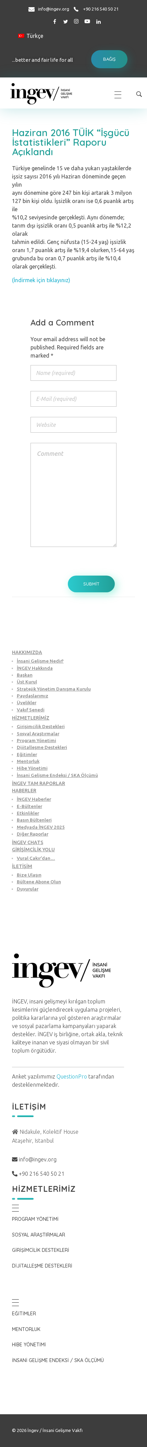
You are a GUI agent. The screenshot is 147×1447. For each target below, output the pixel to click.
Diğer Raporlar (32, 834)
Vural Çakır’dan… (36, 858)
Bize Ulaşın (29, 875)
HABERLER (24, 790)
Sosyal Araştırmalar (38, 733)
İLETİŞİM (22, 866)
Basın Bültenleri (34, 820)
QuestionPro (72, 1076)
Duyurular (27, 889)
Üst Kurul (27, 681)
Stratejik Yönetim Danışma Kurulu (54, 689)
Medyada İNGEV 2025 (41, 827)
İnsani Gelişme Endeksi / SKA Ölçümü (57, 775)
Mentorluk (28, 761)
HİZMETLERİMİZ (30, 718)
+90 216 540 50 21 (101, 8)
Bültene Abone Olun (39, 881)
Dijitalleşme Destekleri (42, 747)
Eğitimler (27, 754)
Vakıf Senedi (31, 709)
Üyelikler (26, 702)
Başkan (25, 675)
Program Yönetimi (36, 740)
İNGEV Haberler (34, 799)
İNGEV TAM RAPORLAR (38, 783)
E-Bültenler (29, 806)
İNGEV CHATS (27, 842)
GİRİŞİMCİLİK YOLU (33, 849)
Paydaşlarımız (32, 695)
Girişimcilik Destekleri (41, 726)
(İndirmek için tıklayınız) (41, 280)
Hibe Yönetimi (32, 768)
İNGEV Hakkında (35, 668)
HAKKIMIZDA (27, 652)
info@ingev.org (53, 8)
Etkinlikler (28, 813)
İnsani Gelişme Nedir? (40, 661)
